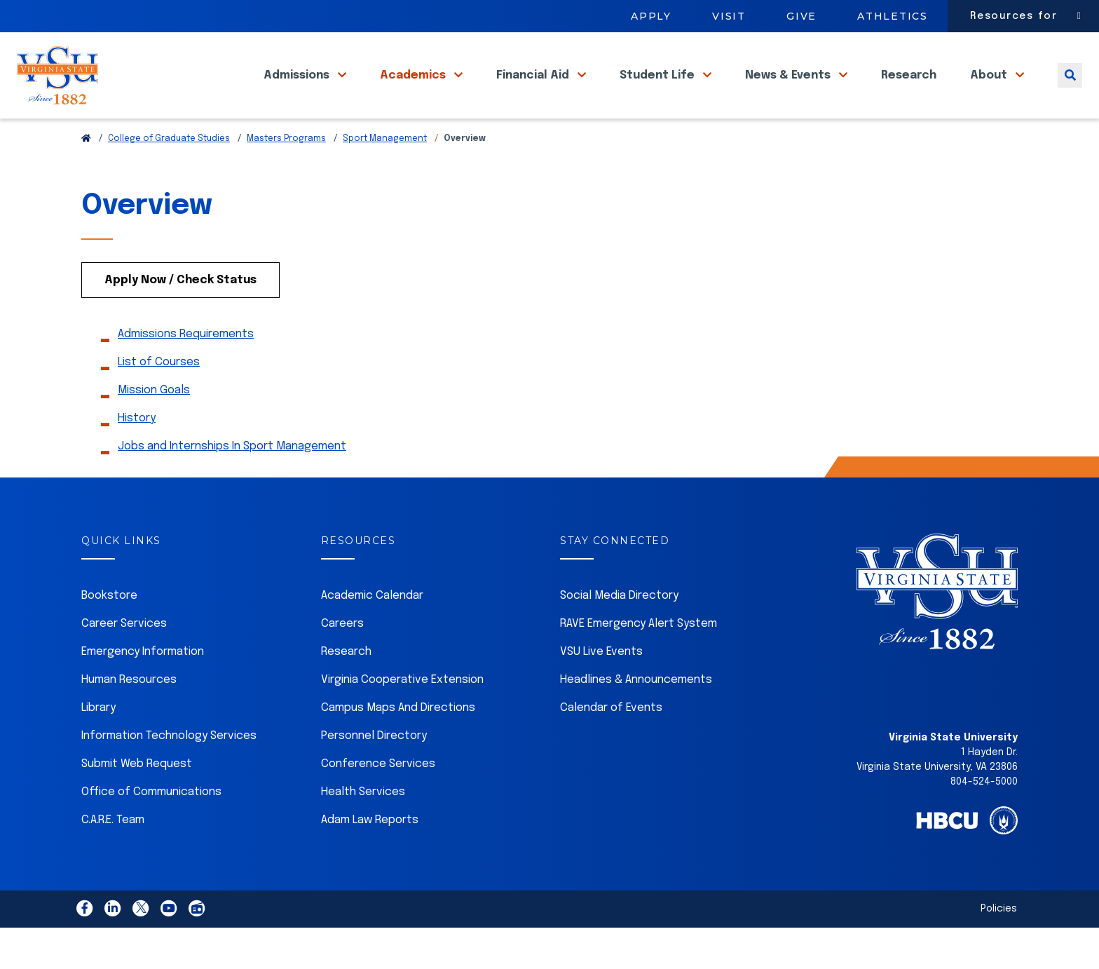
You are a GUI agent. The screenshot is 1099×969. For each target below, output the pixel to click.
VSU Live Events (601, 683)
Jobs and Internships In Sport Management (232, 478)
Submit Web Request (136, 795)
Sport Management (385, 170)
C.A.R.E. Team (112, 852)
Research (908, 90)
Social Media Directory (619, 627)
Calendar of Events (611, 739)
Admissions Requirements (186, 366)
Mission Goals (154, 422)
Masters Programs (286, 170)
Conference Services (378, 795)
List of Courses (159, 394)
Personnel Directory (374, 767)
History (137, 450)
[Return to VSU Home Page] (86, 170)
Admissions (298, 90)
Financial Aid (534, 90)
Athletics (892, 16)
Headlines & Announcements (636, 711)
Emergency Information (142, 683)
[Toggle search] (1070, 90)
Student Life (658, 90)
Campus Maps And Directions (398, 739)
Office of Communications (151, 823)
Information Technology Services (169, 767)
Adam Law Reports (369, 852)
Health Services (363, 823)
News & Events (789, 90)
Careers (342, 655)
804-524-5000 (984, 813)
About (990, 90)
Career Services (124, 655)
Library (98, 739)
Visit (729, 16)
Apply (651, 16)
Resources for (1014, 16)
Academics (414, 90)
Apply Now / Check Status (180, 312)
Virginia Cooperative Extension (402, 711)
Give (801, 16)
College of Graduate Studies (169, 170)
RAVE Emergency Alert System (638, 655)
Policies (999, 940)
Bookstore (109, 627)
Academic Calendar (372, 627)
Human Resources (129, 711)
